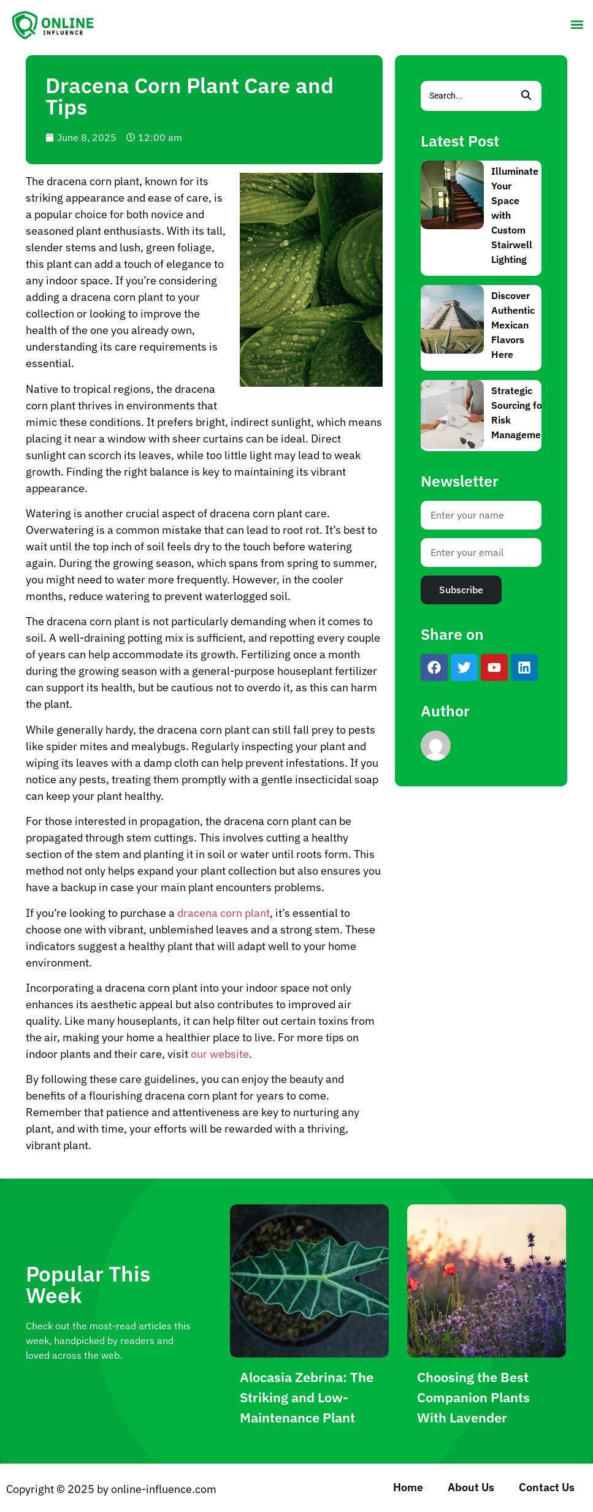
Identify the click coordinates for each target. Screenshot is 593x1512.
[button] (577, 24)
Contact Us (547, 1487)
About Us (471, 1487)
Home (408, 1487)
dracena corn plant (223, 913)
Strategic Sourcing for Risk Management (520, 412)
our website (220, 1054)
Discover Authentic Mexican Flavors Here (513, 324)
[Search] (466, 96)
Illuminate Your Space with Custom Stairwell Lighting (514, 215)
